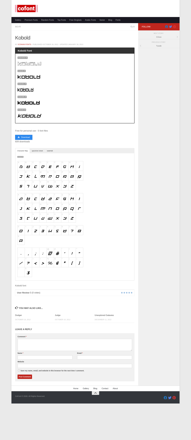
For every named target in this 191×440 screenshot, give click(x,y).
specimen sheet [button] (37, 187)
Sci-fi (18, 63)
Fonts (118, 56)
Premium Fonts (31, 56)
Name (20, 390)
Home (75, 425)
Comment (22, 373)
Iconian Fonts (24, 81)
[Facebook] (166, 63)
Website (21, 398)
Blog (110, 56)
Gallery (18, 56)
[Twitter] (170, 63)
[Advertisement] (95, 35)
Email (80, 390)
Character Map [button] (22, 187)
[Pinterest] (174, 63)
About (115, 425)
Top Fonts (61, 56)
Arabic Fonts (90, 56)
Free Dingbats (75, 56)
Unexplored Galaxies (104, 352)
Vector (102, 56)
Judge (57, 352)
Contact (105, 425)
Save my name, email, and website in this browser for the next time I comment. (52, 407)
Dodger (18, 352)
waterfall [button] (50, 187)
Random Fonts (47, 56)
